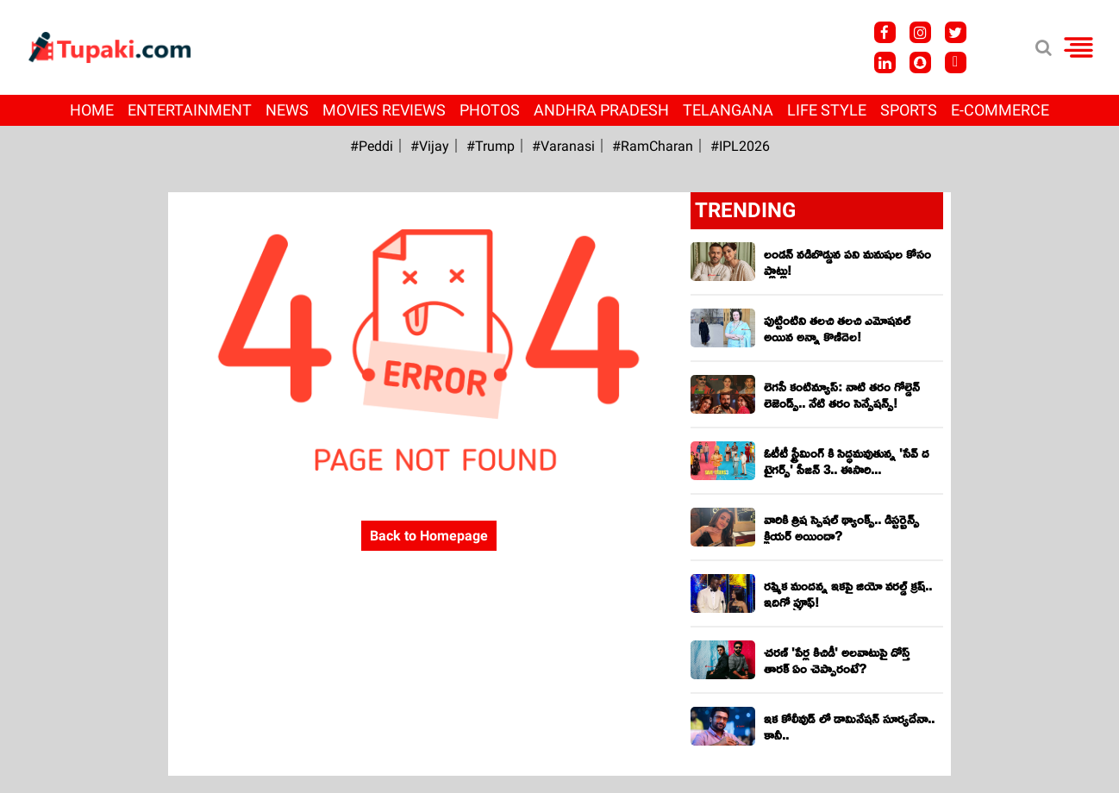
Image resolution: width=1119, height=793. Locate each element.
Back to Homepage (429, 536)
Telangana (728, 110)
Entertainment (190, 110)
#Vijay (429, 146)
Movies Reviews (384, 110)
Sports (908, 110)
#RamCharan (652, 146)
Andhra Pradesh (601, 110)
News (287, 110)
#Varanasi (563, 146)
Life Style (826, 110)
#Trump (490, 146)
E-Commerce (1000, 110)
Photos (489, 110)
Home (92, 110)
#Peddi (371, 146)
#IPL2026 (740, 146)
